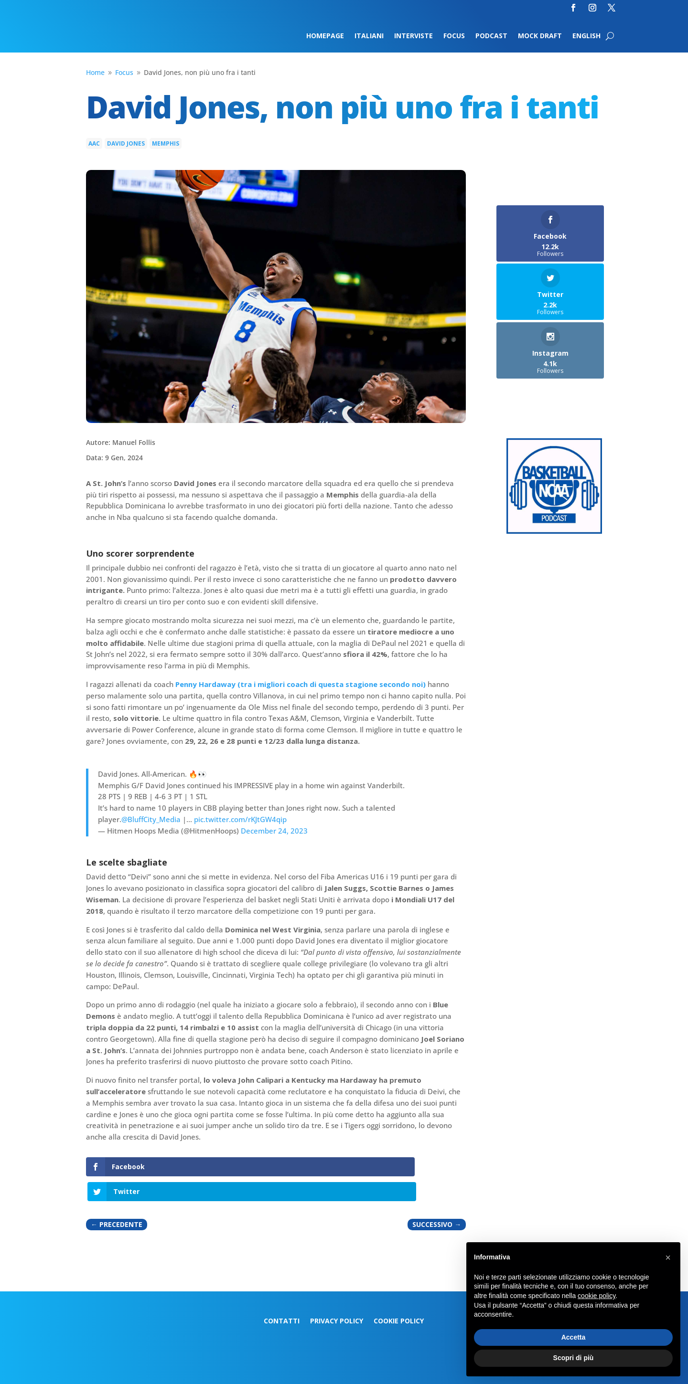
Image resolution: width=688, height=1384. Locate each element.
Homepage (325, 36)
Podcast (491, 36)
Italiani (369, 36)
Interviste (413, 36)
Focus (454, 36)
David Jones (126, 143)
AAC (94, 143)
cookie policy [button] (596, 1295)
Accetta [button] (573, 1337)
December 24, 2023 (274, 830)
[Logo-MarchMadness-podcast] (554, 531)
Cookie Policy (399, 1296)
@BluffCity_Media (151, 819)
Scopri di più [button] (573, 1358)
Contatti (282, 1296)
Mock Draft (540, 36)
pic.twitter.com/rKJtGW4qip (240, 819)
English (586, 36)
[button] (668, 1257)
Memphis (165, 143)
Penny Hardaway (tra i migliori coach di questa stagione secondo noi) (300, 684)
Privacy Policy (336, 1296)
